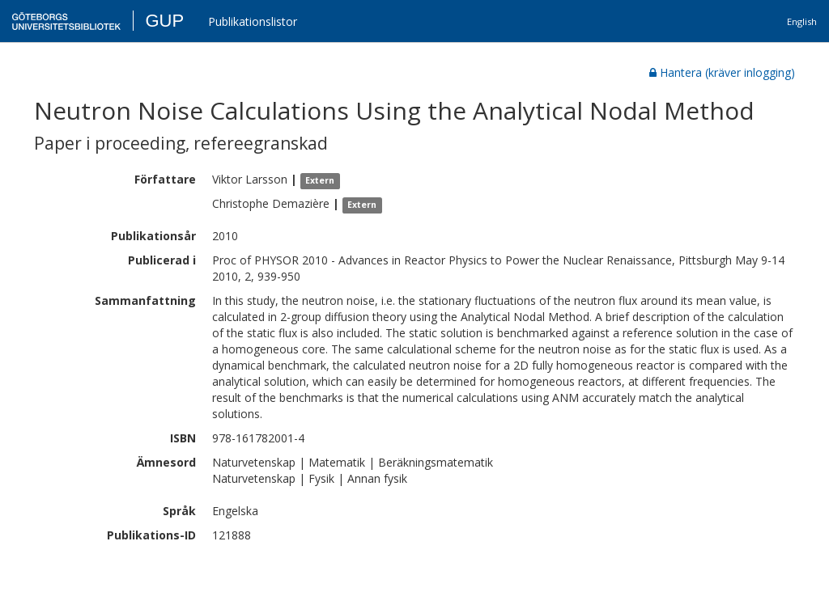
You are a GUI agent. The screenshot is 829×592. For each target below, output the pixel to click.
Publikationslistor (252, 21)
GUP (164, 21)
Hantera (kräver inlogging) (722, 72)
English (802, 21)
